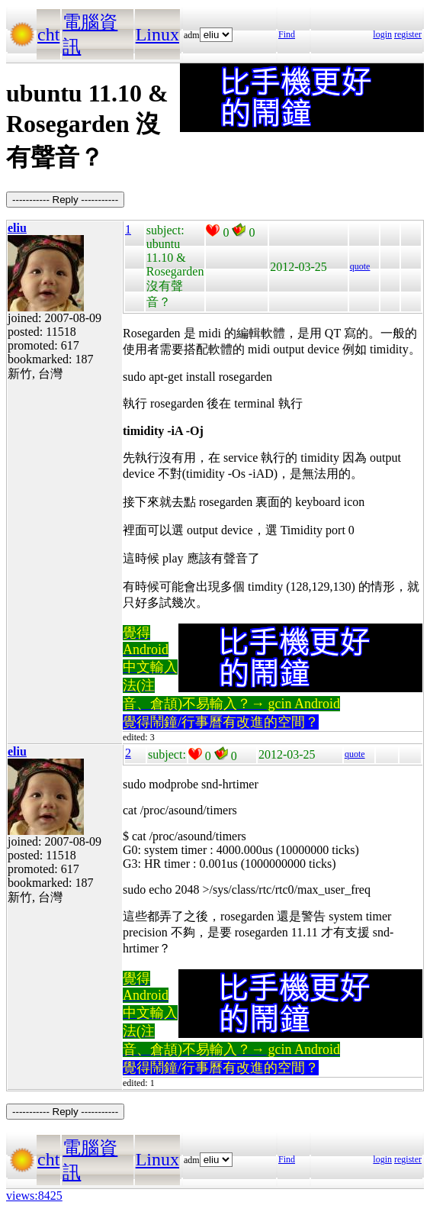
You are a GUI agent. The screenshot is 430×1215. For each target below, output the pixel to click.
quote (360, 266)
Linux (157, 34)
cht (48, 34)
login (382, 34)
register (408, 34)
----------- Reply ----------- (65, 199)
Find (286, 34)
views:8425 (34, 1195)
